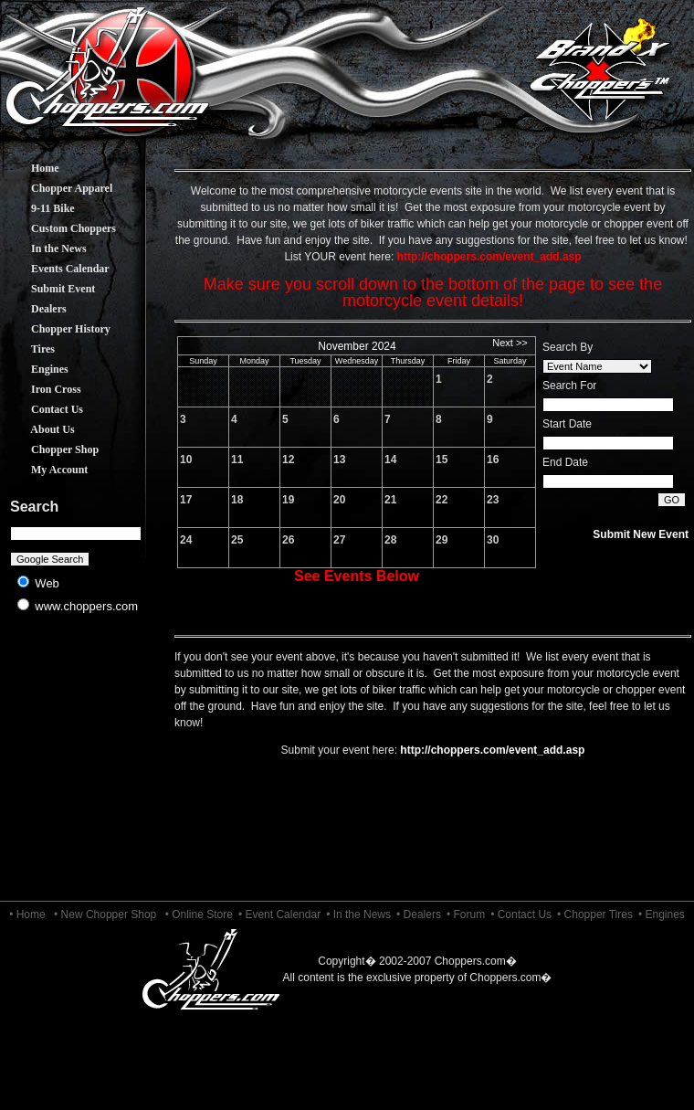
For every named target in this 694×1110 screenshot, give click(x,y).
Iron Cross (42, 389)
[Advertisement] (76, 767)
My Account (46, 469)
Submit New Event (641, 534)
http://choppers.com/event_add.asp (492, 750)
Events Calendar (57, 268)
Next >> (510, 342)
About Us (39, 429)
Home (31, 168)
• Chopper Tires (595, 914)
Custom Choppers (60, 228)
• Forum (466, 914)
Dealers (35, 308)
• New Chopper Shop (105, 914)
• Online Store (199, 914)
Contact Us (43, 409)
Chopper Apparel (58, 188)
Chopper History (57, 328)
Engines (36, 369)
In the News (45, 248)
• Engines (661, 914)
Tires (29, 349)
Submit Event (49, 288)
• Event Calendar (279, 914)
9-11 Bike (39, 208)
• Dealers (418, 914)
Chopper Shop (51, 449)
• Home (27, 914)
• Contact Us (521, 914)
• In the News (358, 914)
